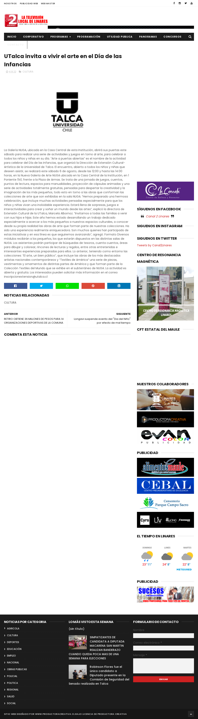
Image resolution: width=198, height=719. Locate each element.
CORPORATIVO (33, 36)
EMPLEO (11, 655)
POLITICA (12, 683)
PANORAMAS (148, 36)
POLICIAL (12, 676)
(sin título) (76, 629)
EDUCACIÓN (14, 649)
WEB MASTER (48, 3)
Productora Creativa (112, 714)
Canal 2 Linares (157, 216)
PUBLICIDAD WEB (29, 3)
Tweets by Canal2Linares (154, 245)
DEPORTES (13, 642)
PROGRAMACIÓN (88, 36)
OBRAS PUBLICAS (17, 669)
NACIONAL (13, 662)
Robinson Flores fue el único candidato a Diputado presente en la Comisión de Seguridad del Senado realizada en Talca (99, 675)
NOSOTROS (10, 3)
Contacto (15, 44)
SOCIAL (11, 703)
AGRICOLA (13, 628)
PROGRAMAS (59, 36)
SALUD (10, 696)
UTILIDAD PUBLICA (120, 36)
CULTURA (27, 71)
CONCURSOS (172, 36)
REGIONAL (12, 689)
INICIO (11, 36)
